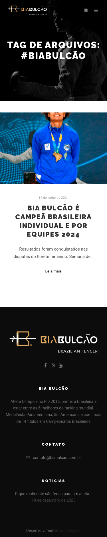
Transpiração (69, 530)
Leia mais (53, 271)
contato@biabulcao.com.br (53, 457)
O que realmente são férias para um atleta (52, 493)
